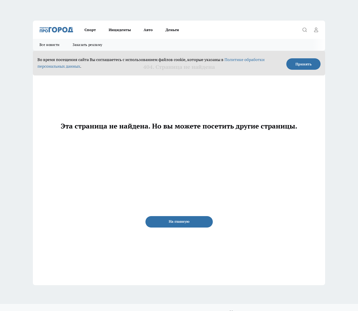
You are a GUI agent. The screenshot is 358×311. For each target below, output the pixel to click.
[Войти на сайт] (316, 29)
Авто (148, 29)
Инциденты (120, 29)
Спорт (90, 29)
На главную (179, 221)
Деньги (172, 29)
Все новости (49, 45)
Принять (303, 64)
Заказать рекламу (87, 45)
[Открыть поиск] (304, 29)
